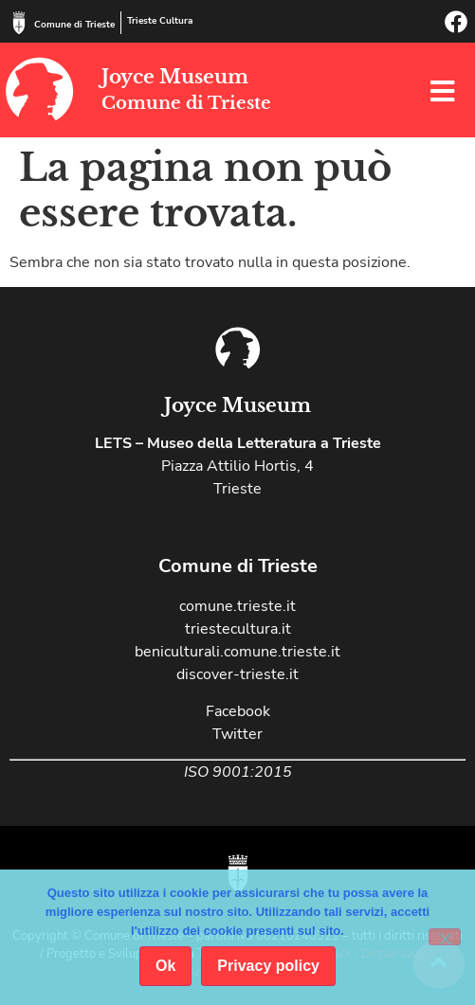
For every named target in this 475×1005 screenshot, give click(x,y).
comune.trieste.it (237, 606)
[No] (445, 936)
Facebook (238, 711)
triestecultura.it (238, 629)
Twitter (237, 734)
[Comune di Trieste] (19, 22)
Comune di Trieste (74, 24)
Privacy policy (268, 966)
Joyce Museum (174, 76)
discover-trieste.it (237, 674)
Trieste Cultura (159, 20)
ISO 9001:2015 (238, 772)
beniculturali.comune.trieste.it (237, 651)
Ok (165, 966)
